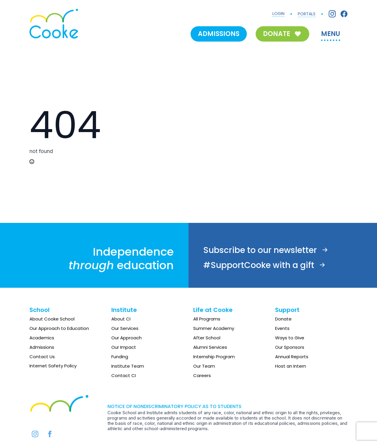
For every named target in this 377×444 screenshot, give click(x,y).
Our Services (124, 328)
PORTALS (306, 14)
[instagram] (35, 434)
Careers (202, 375)
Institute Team (127, 366)
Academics (41, 338)
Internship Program (214, 356)
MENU (330, 33)
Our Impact (123, 347)
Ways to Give (289, 338)
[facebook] (49, 434)
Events (282, 328)
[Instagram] (332, 13)
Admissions (41, 347)
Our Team (204, 366)
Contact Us (42, 356)
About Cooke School (52, 319)
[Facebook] (344, 13)
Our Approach (126, 338)
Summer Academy (213, 328)
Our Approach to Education (59, 328)
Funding (119, 356)
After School (206, 338)
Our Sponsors (289, 347)
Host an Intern (290, 366)
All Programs (206, 319)
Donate (283, 319)
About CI (120, 319)
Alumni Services (210, 347)
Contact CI (123, 375)
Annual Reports (291, 356)
